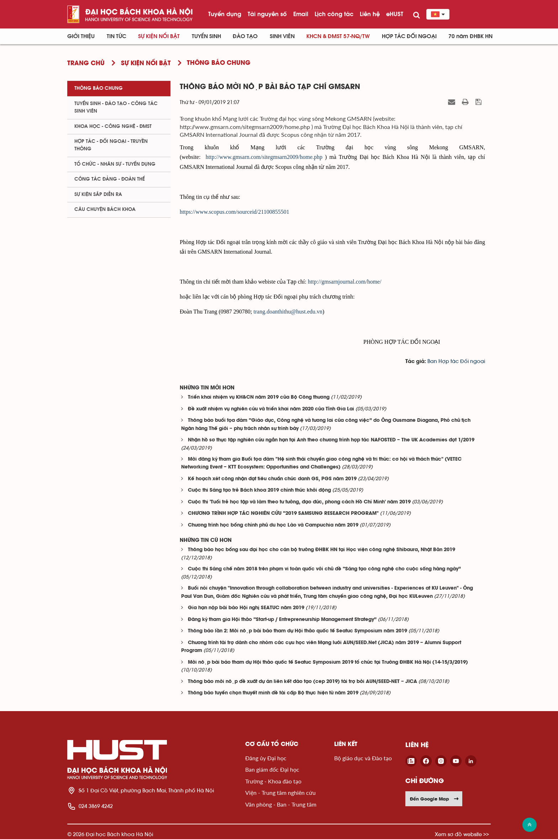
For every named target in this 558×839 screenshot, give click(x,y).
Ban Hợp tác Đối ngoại (456, 361)
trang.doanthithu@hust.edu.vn (287, 312)
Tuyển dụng (224, 14)
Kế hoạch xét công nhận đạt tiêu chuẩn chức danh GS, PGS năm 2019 (272, 479)
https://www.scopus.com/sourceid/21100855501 (234, 212)
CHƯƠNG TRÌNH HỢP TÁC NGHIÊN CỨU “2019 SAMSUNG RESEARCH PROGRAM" (283, 513)
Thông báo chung (98, 88)
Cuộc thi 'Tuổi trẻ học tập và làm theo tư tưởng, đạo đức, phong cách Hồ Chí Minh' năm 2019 (299, 502)
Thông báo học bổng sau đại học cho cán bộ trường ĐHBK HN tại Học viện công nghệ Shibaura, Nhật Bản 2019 (321, 550)
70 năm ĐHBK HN (470, 36)
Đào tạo (245, 36)
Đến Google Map (434, 799)
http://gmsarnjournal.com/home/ (344, 282)
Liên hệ (370, 14)
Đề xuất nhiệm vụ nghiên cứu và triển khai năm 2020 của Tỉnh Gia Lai (271, 409)
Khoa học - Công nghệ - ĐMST (113, 126)
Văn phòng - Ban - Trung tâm (280, 804)
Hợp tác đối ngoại (409, 36)
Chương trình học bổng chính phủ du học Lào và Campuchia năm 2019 (273, 525)
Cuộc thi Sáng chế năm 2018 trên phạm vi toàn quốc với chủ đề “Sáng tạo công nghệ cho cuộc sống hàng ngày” (324, 569)
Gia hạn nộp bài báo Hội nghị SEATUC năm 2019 (246, 608)
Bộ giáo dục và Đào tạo (363, 758)
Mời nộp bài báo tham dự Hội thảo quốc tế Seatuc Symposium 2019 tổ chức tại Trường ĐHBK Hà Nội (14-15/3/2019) (328, 662)
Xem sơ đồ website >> (462, 834)
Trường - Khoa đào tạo (273, 781)
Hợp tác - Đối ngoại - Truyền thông (111, 145)
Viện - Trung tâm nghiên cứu (280, 792)
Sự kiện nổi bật (159, 36)
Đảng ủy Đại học (265, 758)
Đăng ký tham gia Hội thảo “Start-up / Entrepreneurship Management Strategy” (282, 619)
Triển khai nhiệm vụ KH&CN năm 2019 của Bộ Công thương (259, 397)
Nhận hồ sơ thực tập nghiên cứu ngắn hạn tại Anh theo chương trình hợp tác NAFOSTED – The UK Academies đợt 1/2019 (331, 440)
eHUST (394, 14)
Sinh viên (282, 36)
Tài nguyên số (267, 14)
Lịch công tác (334, 14)
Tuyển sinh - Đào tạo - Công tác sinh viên (116, 107)
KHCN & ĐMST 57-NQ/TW (338, 36)
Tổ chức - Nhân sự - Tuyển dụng (115, 164)
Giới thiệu (81, 36)
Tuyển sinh (206, 36)
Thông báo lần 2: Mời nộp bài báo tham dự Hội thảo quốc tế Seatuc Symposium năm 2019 (297, 631)
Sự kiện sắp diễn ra (98, 194)
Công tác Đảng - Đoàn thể (109, 179)
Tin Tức (116, 36)
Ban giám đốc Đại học (272, 769)
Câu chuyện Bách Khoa (105, 209)
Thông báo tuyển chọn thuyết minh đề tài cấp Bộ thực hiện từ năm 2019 (273, 693)
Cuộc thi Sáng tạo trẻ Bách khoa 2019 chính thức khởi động (259, 490)
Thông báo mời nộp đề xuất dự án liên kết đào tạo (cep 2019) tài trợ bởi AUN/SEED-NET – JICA (302, 681)
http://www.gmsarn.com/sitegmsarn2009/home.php (264, 157)
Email (300, 14)
